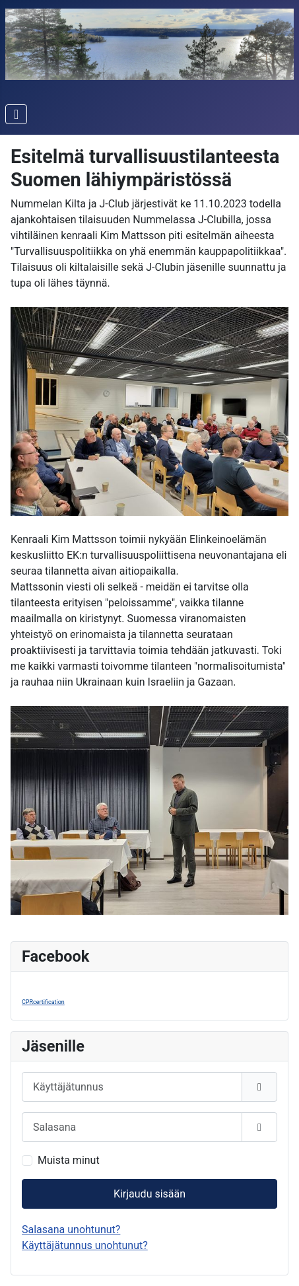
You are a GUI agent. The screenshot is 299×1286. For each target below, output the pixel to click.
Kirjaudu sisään (149, 1194)
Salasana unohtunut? (71, 1229)
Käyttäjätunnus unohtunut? (85, 1245)
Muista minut (69, 1160)
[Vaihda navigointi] (16, 114)
